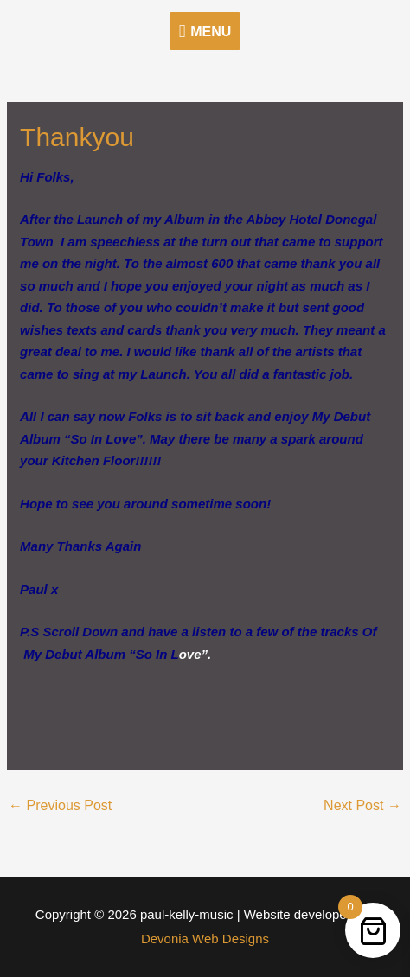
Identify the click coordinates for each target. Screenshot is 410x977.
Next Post (362, 805)
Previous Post (60, 805)
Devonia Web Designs (205, 938)
